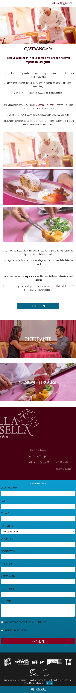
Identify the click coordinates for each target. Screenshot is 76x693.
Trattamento (7, 525)
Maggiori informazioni (37, 682)
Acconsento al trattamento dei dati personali (26, 622)
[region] (38, 25)
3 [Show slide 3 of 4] (7, 38)
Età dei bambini (7, 588)
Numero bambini (8, 576)
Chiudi (49, 682)
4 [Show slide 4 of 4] (10, 38)
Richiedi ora (38, 306)
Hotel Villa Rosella (16, 58)
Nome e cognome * (9, 488)
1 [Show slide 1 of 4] (1, 38)
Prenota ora (38, 689)
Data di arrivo (7, 538)
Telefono (5, 513)
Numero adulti (7, 563)
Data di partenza (8, 551)
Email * (4, 500)
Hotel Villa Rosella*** (38, 104)
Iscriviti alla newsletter (16, 630)
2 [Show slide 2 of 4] (4, 38)
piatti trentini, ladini (36, 254)
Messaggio (6, 601)
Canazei (39, 58)
